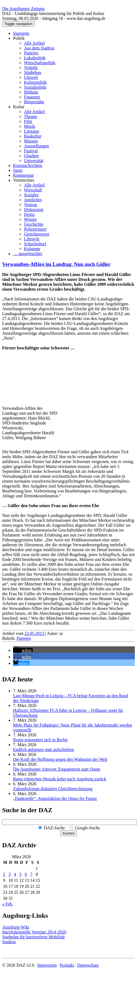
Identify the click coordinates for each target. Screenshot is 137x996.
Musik (29, 126)
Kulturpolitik (35, 82)
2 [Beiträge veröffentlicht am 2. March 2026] (4, 874)
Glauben (31, 155)
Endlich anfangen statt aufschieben (43, 749)
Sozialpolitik (35, 87)
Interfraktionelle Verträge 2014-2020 (34, 932)
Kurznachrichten (27, 165)
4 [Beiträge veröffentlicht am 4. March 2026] (15, 874)
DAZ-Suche (54, 828)
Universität (33, 160)
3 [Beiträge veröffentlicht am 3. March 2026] (9, 874)
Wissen (30, 219)
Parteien (31, 53)
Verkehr (31, 67)
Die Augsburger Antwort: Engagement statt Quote (56, 769)
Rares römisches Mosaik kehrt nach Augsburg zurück (59, 779)
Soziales (31, 195)
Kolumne (32, 248)
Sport (18, 170)
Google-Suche (87, 828)
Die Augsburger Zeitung (23, 8)
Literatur (31, 131)
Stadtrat (9, 941)
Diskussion (33, 209)
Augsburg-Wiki (15, 927)
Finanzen (32, 97)
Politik (19, 38)
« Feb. (7, 904)
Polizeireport (35, 229)
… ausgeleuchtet (27, 253)
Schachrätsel (35, 243)
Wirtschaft (33, 190)
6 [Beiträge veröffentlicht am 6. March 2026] (26, 874)
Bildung (31, 92)
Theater (30, 116)
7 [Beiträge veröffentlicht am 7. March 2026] (31, 874)
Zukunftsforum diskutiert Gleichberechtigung (52, 788)
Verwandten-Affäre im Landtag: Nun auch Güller (56, 264)
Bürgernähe (34, 102)
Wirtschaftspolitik (39, 62)
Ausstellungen (36, 146)
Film (28, 121)
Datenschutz (88, 965)
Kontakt (67, 965)
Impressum (47, 965)
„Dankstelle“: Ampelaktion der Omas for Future (55, 798)
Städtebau (32, 72)
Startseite (21, 33)
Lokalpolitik (34, 57)
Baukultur (32, 136)
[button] (23, 650)
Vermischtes (23, 180)
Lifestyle (31, 239)
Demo (29, 214)
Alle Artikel (34, 43)
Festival (31, 150)
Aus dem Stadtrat (39, 48)
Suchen (68, 833)
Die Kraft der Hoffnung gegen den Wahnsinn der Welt (60, 759)
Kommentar (23, 175)
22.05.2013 (35, 633)
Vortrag (30, 204)
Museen (31, 141)
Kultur (19, 106)
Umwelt (31, 77)
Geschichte (33, 224)
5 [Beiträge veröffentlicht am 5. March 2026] (20, 874)
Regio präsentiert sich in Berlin (40, 739)
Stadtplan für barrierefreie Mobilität (33, 937)
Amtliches (33, 199)
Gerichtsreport (36, 234)
